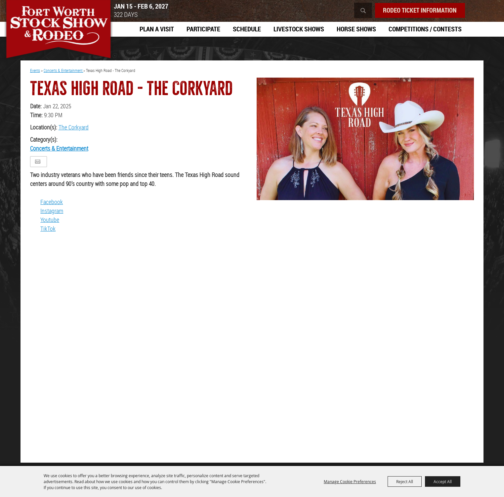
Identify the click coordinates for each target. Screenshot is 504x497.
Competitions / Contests (425, 29)
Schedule (247, 29)
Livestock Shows (298, 29)
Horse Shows (356, 29)
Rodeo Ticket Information (418, 10)
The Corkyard (74, 129)
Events (35, 72)
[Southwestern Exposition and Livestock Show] (62, 33)
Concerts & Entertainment (63, 72)
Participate (203, 29)
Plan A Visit (157, 29)
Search (360, 10)
